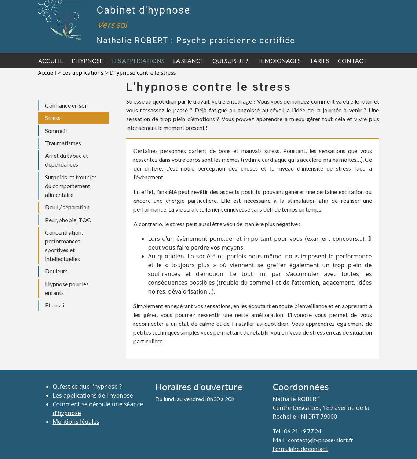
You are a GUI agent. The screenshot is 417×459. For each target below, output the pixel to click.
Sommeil (56, 130)
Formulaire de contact (300, 448)
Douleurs (56, 271)
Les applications (138, 60)
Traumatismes (63, 142)
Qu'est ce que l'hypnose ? (87, 386)
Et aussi (54, 305)
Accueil (50, 60)
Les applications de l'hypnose (93, 395)
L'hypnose (87, 60)
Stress (53, 117)
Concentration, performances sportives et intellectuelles (64, 245)
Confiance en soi (65, 105)
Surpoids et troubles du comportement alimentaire (71, 185)
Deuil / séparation (67, 207)
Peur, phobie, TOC (68, 219)
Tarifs (319, 60)
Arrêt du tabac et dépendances (66, 160)
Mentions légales (76, 422)
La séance (188, 60)
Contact (352, 60)
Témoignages (279, 60)
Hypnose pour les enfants (67, 288)
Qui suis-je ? (230, 60)
